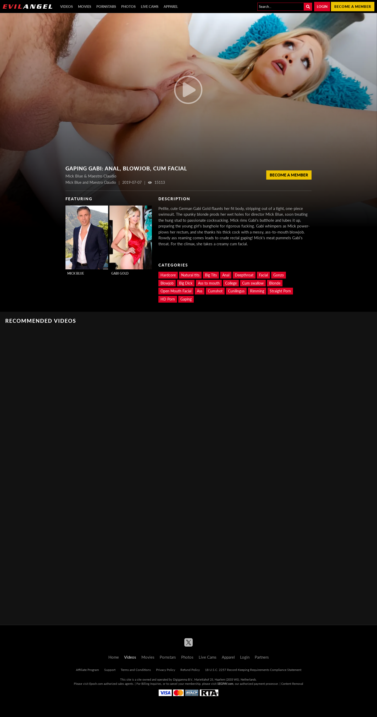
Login (322, 6)
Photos (128, 6)
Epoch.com (96, 683)
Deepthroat (244, 275)
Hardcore (168, 275)
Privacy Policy (165, 670)
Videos (66, 6)
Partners (262, 657)
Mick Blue (75, 273)
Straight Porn (280, 291)
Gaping (186, 299)
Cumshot (215, 291)
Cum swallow (253, 283)
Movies (84, 6)
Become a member (352, 6)
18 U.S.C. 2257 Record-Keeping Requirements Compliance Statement (253, 670)
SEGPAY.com (225, 683)
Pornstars (106, 6)
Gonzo (278, 275)
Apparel (171, 6)
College (231, 283)
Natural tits (190, 275)
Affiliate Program (87, 670)
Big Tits (211, 275)
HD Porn (167, 299)
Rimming (257, 291)
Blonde (274, 283)
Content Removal (292, 683)
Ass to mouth (209, 283)
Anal (225, 275)
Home (113, 657)
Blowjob (167, 283)
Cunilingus (236, 291)
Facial (263, 275)
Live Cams (149, 6)
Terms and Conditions (136, 670)
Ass (199, 291)
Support (109, 670)
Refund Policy (190, 670)
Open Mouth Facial (175, 291)
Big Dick (185, 283)
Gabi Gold (120, 273)
